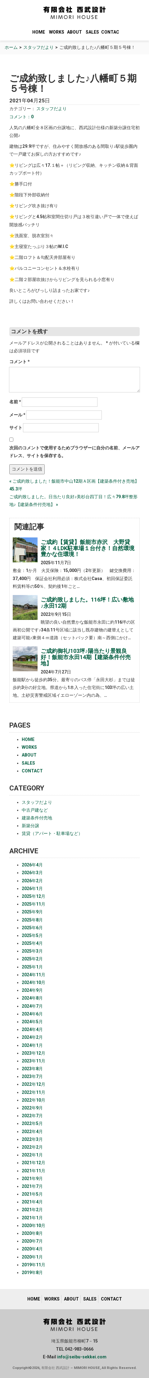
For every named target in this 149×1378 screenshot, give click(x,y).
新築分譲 (30, 825)
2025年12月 (33, 896)
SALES (92, 32)
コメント (19, 361)
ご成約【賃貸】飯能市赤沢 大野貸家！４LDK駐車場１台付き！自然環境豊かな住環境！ (87, 548)
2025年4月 (32, 943)
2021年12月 (33, 1162)
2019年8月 (32, 1272)
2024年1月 (32, 1045)
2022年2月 (32, 1147)
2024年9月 (32, 990)
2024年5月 (32, 1021)
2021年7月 (32, 1186)
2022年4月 (32, 1131)
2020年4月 (32, 1248)
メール (17, 414)
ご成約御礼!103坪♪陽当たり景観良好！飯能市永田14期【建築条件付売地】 (86, 657)
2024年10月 (33, 982)
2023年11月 (33, 1060)
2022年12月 (33, 1084)
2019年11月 (33, 1264)
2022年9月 (32, 1107)
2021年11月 (33, 1170)
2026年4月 (32, 864)
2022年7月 (32, 1115)
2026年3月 (32, 872)
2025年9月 (32, 911)
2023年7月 (32, 1076)
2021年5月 (32, 1194)
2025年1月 (32, 966)
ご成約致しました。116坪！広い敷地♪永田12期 (87, 602)
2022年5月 (32, 1123)
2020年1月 (32, 1256)
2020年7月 (32, 1241)
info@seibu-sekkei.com (81, 1356)
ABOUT (74, 32)
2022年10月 (33, 1100)
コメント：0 (21, 116)
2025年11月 (33, 904)
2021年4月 (32, 1201)
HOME (38, 32)
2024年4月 (32, 1029)
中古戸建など (35, 810)
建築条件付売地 (37, 817)
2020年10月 (33, 1225)
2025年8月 (32, 919)
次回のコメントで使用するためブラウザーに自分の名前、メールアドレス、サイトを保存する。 (74, 451)
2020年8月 (32, 1233)
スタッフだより (38, 47)
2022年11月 (33, 1092)
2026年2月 (32, 880)
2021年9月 (32, 1178)
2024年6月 (32, 1013)
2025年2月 (32, 958)
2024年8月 (32, 998)
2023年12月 (33, 1053)
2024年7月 (32, 1006)
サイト (15, 427)
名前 (15, 401)
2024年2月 (32, 1037)
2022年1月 (32, 1154)
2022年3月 (32, 1139)
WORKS (56, 32)
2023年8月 (32, 1068)
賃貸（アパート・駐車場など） (52, 833)
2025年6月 (32, 927)
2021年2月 (32, 1209)
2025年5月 (32, 935)
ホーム (11, 47)
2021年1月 (32, 1217)
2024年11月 (33, 974)
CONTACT (110, 32)
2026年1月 (32, 888)
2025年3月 (32, 951)
